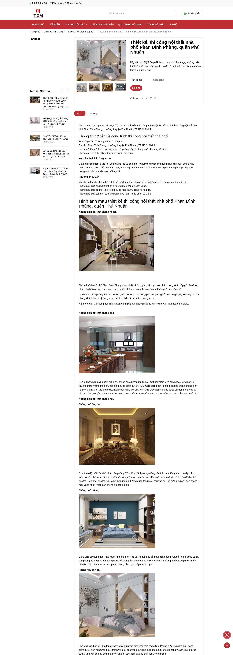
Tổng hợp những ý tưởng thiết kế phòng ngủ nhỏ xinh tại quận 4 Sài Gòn (55, 121)
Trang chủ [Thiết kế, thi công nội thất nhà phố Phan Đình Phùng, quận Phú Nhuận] (38, 24)
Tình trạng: (136, 80)
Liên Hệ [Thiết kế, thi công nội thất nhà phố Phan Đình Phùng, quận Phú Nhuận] (173, 24)
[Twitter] (147, 98)
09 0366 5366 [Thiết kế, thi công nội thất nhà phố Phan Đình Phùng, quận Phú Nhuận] (39, 3)
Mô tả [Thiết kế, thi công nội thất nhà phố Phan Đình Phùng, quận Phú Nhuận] (79, 113)
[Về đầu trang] (227, 645)
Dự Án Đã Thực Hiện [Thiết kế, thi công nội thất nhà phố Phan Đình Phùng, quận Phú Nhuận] (103, 24)
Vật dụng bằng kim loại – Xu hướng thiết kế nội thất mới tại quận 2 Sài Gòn (56, 154)
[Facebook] (142, 98)
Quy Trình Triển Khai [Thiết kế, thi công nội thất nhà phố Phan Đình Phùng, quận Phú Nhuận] (130, 24)
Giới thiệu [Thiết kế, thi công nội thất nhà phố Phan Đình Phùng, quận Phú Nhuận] (54, 24)
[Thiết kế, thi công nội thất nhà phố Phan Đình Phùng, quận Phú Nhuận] (155, 98)
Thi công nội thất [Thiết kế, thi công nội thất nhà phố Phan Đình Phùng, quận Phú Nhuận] (74, 24)
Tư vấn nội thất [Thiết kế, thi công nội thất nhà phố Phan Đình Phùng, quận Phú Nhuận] (155, 24)
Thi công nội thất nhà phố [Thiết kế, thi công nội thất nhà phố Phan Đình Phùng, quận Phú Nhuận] (79, 31)
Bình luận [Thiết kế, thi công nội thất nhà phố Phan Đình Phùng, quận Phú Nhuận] (93, 113)
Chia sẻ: (134, 98)
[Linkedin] (151, 98)
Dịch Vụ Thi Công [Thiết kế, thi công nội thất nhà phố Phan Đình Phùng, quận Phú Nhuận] (53, 31)
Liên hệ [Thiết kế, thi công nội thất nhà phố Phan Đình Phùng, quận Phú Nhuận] (136, 88)
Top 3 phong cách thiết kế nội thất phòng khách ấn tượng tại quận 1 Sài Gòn (55, 171)
